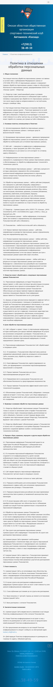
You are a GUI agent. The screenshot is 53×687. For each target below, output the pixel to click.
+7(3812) (26, 681)
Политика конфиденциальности (26, 656)
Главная (5, 54)
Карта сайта (26, 669)
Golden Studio (19, 667)
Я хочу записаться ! (2, 25)
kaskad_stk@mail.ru (10, 632)
